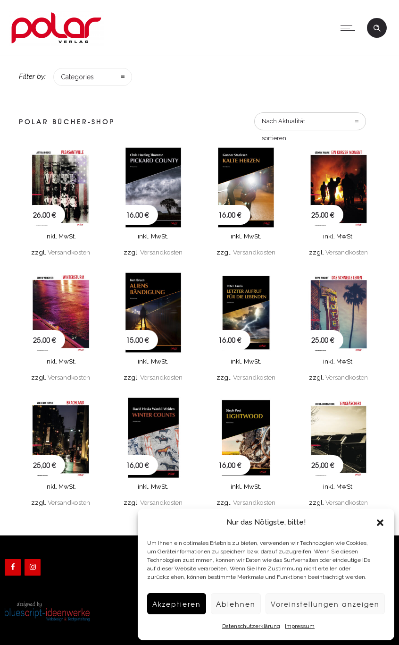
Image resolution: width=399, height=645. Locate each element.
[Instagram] (33, 567)
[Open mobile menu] (350, 27)
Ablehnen (229, 604)
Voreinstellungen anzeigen (323, 604)
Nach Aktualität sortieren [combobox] (283, 124)
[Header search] (377, 27)
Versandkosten (69, 252)
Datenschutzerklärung (246, 626)
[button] (380, 522)
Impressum (295, 626)
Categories (77, 77)
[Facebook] (13, 567)
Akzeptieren (168, 604)
